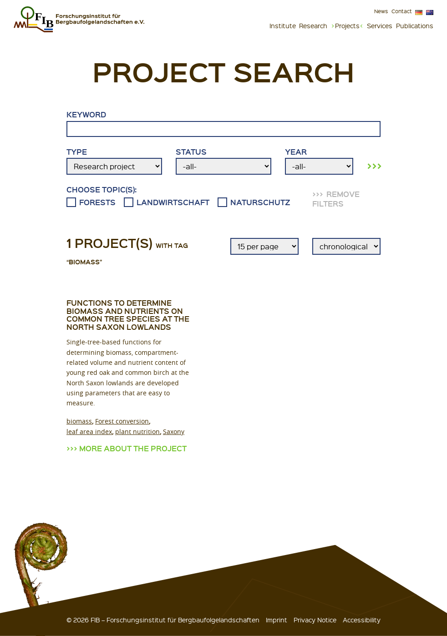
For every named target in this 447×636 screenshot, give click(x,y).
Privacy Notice (315, 620)
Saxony (173, 431)
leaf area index (89, 431)
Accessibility (362, 620)
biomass (79, 421)
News (381, 11)
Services (379, 25)
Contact (401, 11)
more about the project (133, 448)
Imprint (276, 620)
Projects (347, 25)
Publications (414, 25)
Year (319, 161)
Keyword (223, 123)
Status (223, 161)
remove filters (336, 198)
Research (313, 25)
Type (114, 161)
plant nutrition (137, 431)
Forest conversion (122, 421)
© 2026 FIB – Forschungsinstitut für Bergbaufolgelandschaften (162, 620)
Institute (282, 25)
